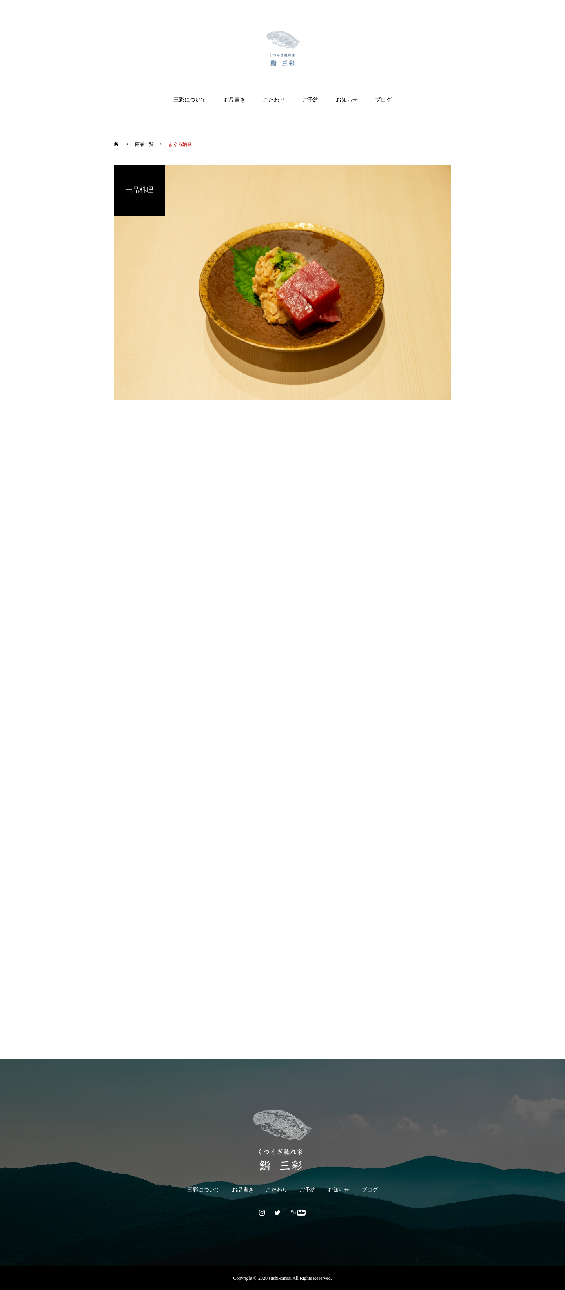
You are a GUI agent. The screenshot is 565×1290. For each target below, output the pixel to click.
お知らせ (347, 100)
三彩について (189, 100)
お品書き (235, 100)
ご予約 (310, 100)
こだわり (274, 100)
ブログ (383, 100)
